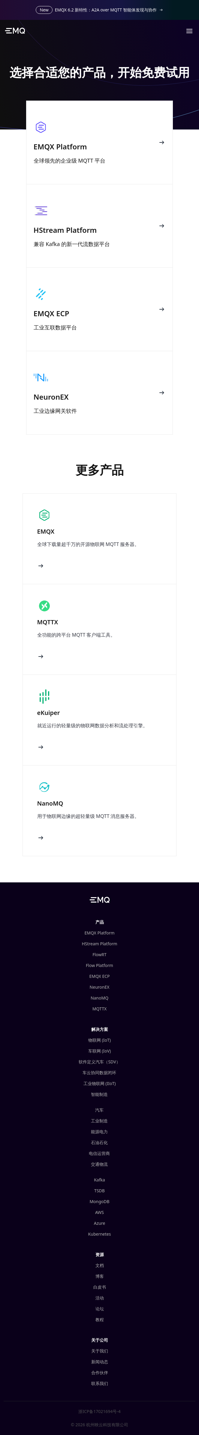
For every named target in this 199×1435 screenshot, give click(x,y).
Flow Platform (99, 965)
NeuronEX (100, 987)
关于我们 (99, 1351)
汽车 (99, 1110)
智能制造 (99, 1094)
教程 (99, 1319)
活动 (99, 1298)
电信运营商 (99, 1153)
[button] (189, 31)
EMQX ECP (99, 976)
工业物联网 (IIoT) (99, 1083)
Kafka (99, 1180)
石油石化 (99, 1142)
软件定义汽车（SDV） (99, 1062)
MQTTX (99, 1009)
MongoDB (99, 1201)
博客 (99, 1276)
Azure (99, 1223)
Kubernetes (99, 1234)
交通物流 (99, 1164)
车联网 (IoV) (99, 1051)
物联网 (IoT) (99, 1040)
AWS (99, 1212)
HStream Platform (99, 944)
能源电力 (99, 1131)
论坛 (99, 1309)
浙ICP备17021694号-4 (99, 1411)
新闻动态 (99, 1362)
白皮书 (99, 1287)
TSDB (99, 1190)
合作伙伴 (99, 1372)
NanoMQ (99, 998)
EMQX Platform (99, 933)
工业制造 (99, 1121)
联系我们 (99, 1383)
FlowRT (99, 954)
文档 (99, 1265)
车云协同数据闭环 (99, 1072)
